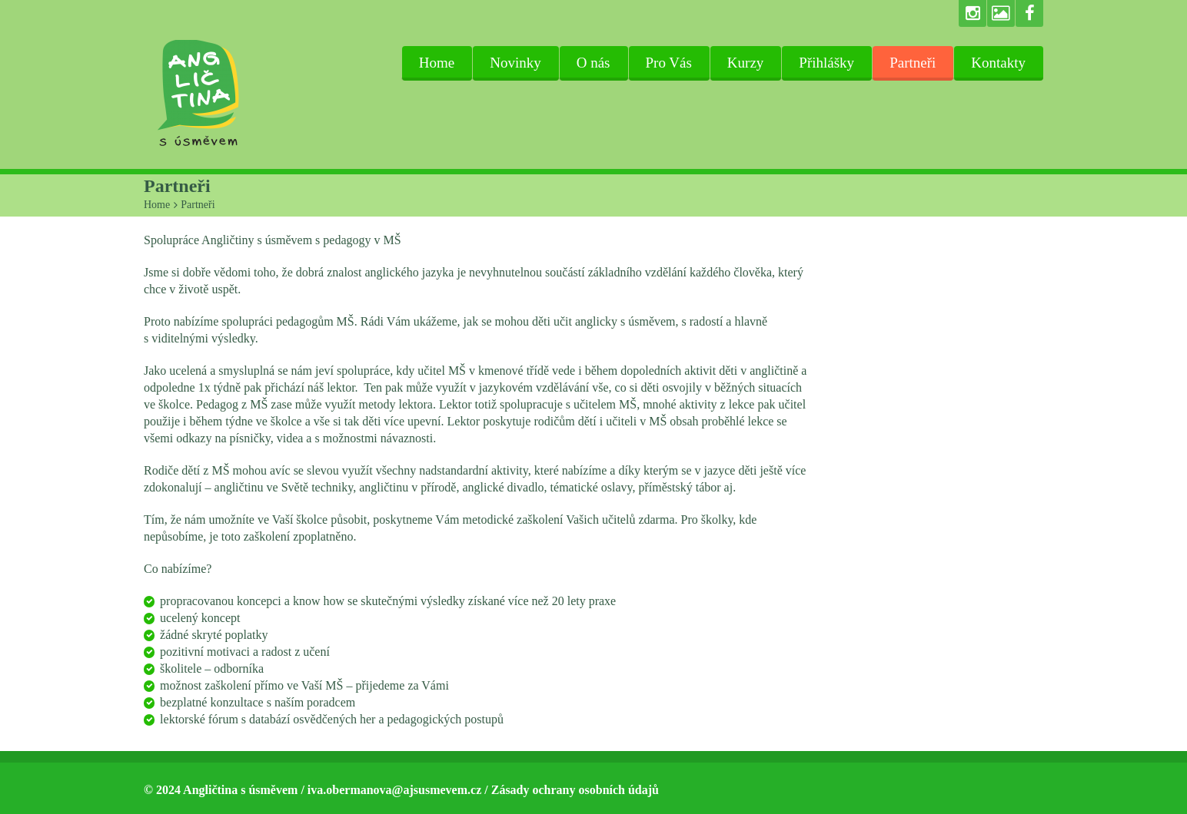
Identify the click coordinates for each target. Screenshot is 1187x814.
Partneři (912, 63)
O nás (593, 63)
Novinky (515, 63)
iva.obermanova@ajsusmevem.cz (394, 789)
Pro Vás (669, 63)
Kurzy (745, 63)
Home (436, 63)
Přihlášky (826, 63)
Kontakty (998, 63)
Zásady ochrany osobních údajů (575, 789)
